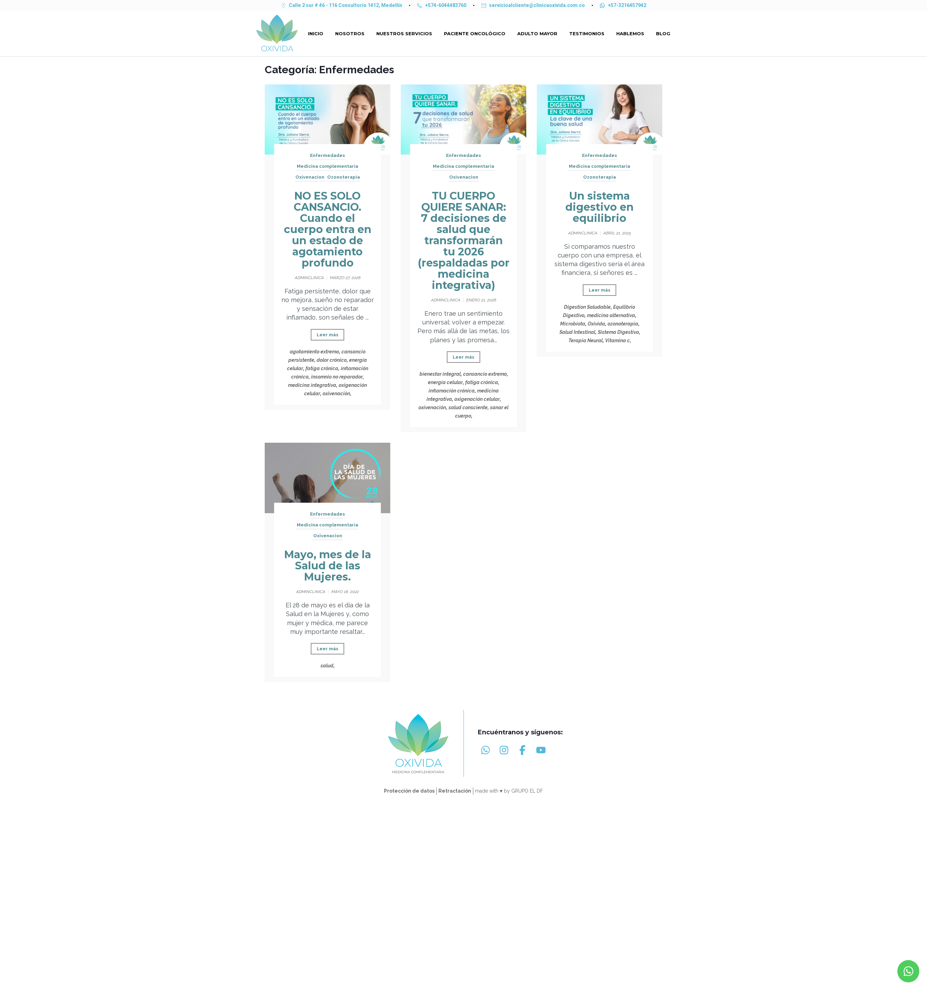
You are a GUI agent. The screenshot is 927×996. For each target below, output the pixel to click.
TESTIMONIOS (586, 33)
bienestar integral (440, 374)
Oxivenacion (309, 177)
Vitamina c (617, 340)
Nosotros (349, 33)
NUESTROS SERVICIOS (404, 33)
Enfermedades (327, 155)
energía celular (445, 382)
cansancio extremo (485, 374)
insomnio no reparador (337, 377)
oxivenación (336, 393)
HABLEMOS (630, 33)
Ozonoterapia (343, 177)
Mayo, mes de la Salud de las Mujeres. (327, 565)
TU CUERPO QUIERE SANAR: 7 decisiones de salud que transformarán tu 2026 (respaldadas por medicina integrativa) (464, 240)
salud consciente (468, 407)
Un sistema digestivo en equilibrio (599, 207)
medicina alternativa (611, 315)
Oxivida (596, 324)
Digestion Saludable (587, 307)
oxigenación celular (477, 399)
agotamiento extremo (314, 351)
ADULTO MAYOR (537, 33)
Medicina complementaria (327, 166)
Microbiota (572, 324)
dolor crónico (332, 360)
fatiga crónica (322, 368)
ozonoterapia (623, 324)
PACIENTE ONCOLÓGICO (474, 33)
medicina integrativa (312, 385)
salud (327, 665)
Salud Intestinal (577, 332)
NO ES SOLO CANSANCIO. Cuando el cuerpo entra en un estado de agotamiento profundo (327, 229)
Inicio (315, 33)
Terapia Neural (585, 340)
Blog (663, 33)
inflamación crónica (452, 391)
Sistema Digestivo (618, 332)
